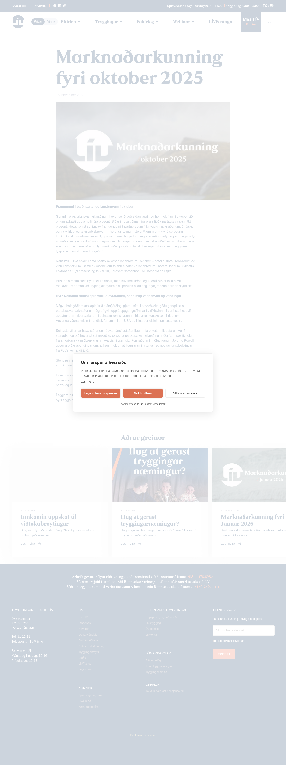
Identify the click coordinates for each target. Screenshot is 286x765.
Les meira (88, 381)
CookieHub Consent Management (149, 403)
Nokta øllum (143, 393)
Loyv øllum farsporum (100, 393)
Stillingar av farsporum (185, 393)
